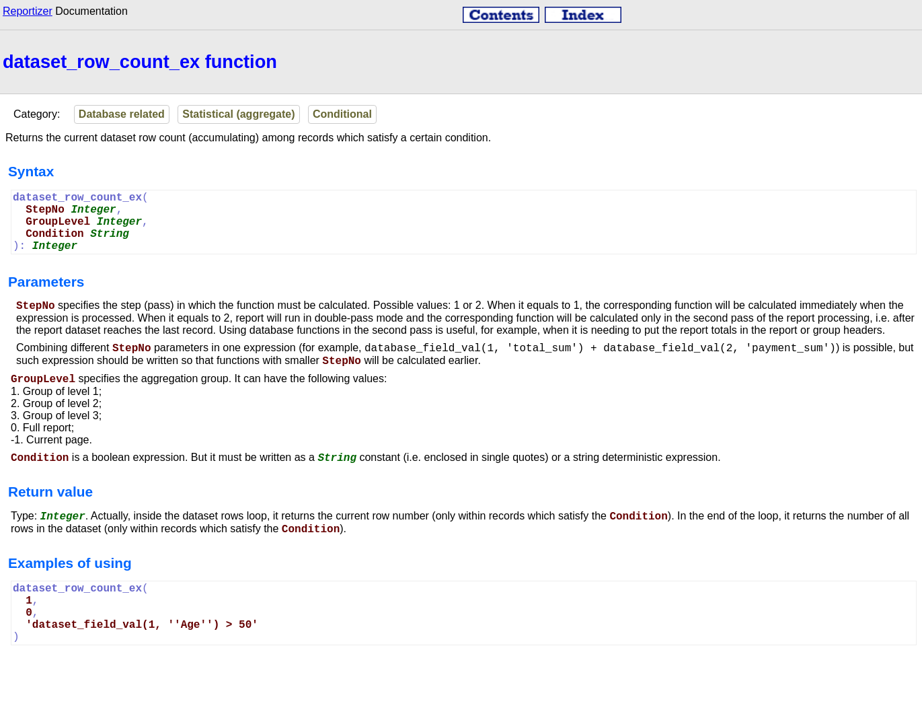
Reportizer (27, 11)
